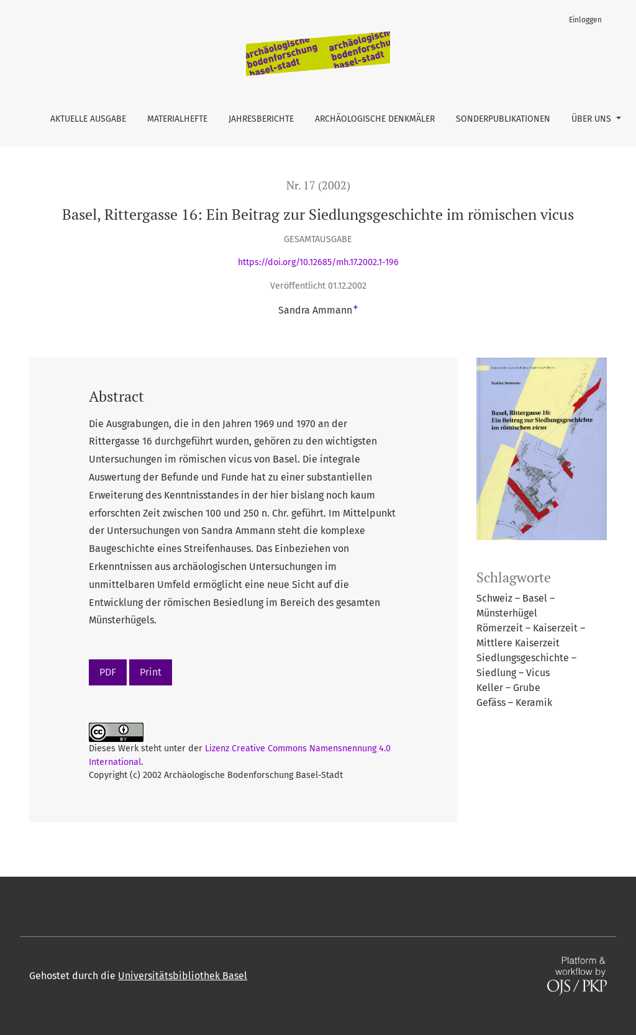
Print (150, 672)
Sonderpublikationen (503, 119)
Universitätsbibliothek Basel (182, 976)
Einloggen (585, 20)
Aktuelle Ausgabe (88, 119)
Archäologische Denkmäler (375, 119)
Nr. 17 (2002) (318, 185)
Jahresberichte (261, 119)
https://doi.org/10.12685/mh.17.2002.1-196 (318, 262)
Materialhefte (177, 119)
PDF (107, 672)
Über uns (592, 119)
